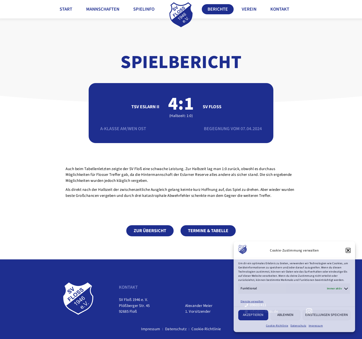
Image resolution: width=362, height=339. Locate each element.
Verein (249, 9)
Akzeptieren (253, 314)
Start (66, 9)
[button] (348, 250)
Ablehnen (285, 314)
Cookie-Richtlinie (277, 326)
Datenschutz (298, 326)
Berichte (218, 9)
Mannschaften (102, 9)
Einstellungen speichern (326, 314)
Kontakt (279, 9)
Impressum (316, 326)
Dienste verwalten (252, 301)
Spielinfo (143, 9)
